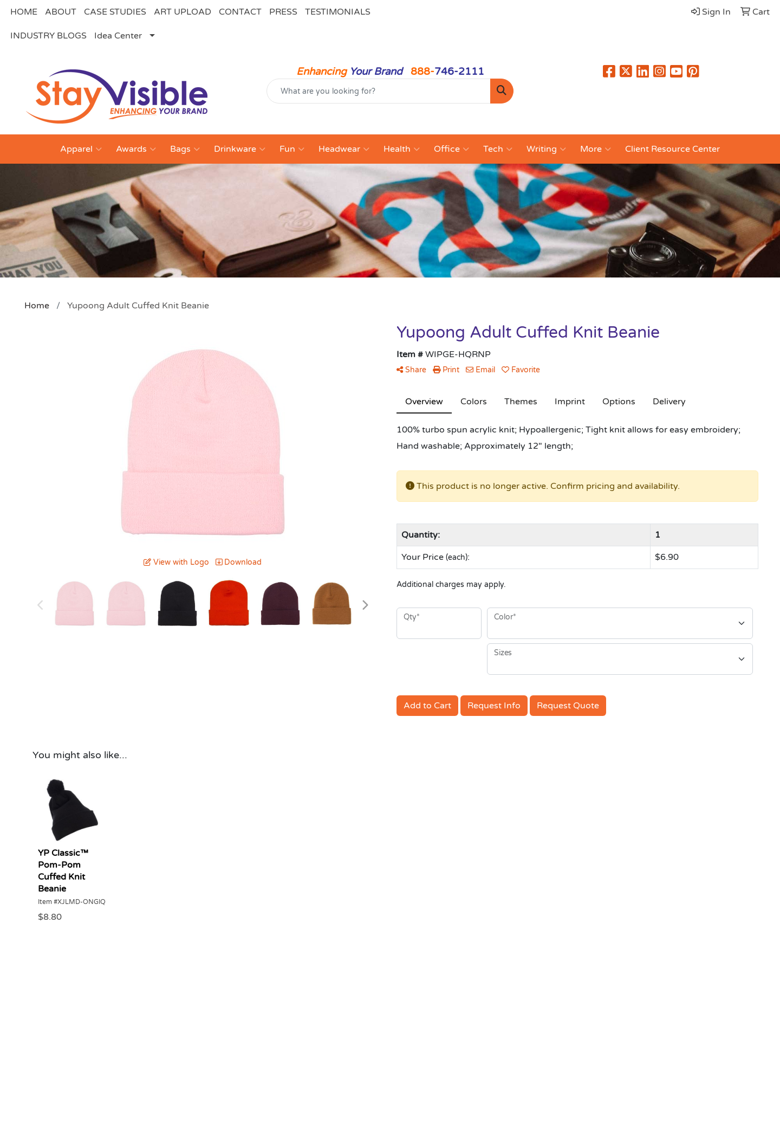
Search (410, 1010)
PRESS (283, 12)
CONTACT (240, 12)
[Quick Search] (378, 91)
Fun (292, 149)
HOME (23, 12)
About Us (177, 1010)
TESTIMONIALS (337, 12)
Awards (136, 149)
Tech (497, 149)
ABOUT (60, 12)
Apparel (81, 149)
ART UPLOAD (182, 12)
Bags (185, 149)
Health (402, 149)
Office (451, 149)
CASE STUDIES (115, 12)
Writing (546, 149)
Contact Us (300, 1010)
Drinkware (239, 149)
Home (51, 1010)
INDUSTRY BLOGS (48, 35)
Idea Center (118, 35)
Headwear (343, 149)
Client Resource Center (672, 149)
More (595, 149)
